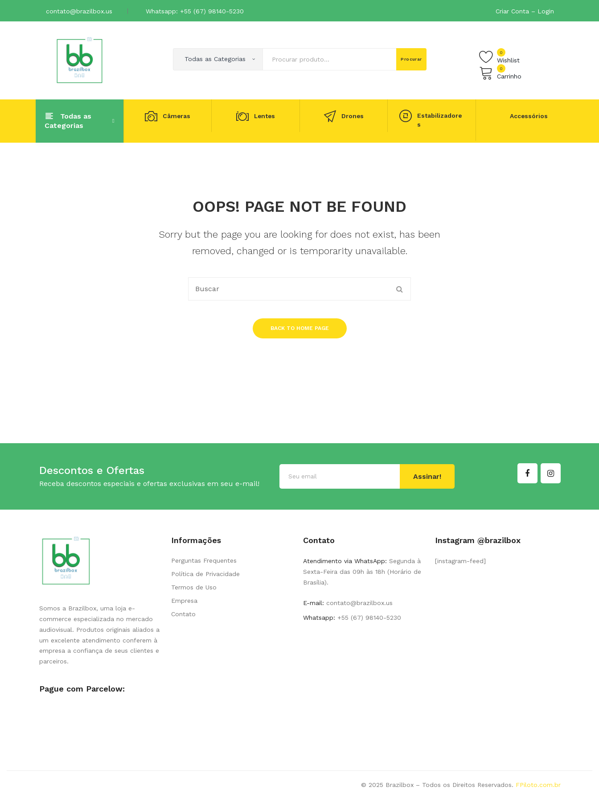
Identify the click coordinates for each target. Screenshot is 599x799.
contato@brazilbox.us (79, 11)
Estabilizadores (439, 119)
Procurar (411, 59)
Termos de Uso (194, 587)
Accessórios (529, 115)
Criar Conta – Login (525, 11)
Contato (183, 614)
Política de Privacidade (205, 573)
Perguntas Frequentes (204, 560)
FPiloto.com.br (538, 784)
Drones (352, 116)
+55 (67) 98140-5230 (368, 617)
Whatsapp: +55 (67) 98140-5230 (195, 11)
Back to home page (300, 328)
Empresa (184, 600)
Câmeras (176, 116)
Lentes (264, 116)
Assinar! (427, 476)
